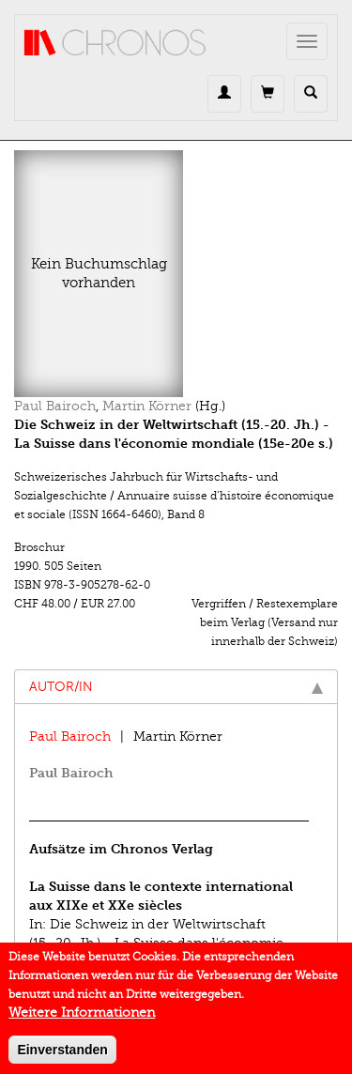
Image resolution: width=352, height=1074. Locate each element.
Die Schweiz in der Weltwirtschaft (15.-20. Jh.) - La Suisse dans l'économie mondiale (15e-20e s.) (156, 943)
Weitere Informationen (81, 1018)
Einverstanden (62, 1055)
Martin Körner (146, 406)
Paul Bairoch (55, 406)
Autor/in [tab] (176, 687)
